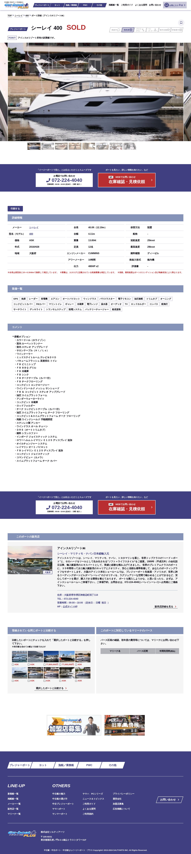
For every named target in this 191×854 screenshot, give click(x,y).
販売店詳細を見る (164, 607)
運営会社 (117, 799)
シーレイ (33, 227)
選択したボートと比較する (50, 688)
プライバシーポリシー (123, 793)
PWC (85, 5)
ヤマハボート (58, 809)
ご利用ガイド (127, 5)
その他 (99, 5)
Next (186, 91)
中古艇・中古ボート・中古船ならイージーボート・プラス (68, 850)
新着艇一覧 (13, 793)
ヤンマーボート (59, 814)
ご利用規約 (88, 814)
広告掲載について (121, 809)
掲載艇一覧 (114, 5)
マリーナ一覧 (14, 814)
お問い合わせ (155, 5)
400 (31, 234)
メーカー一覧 (14, 804)
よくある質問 (141, 5)
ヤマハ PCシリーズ (93, 793)
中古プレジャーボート (63, 804)
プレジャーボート (41, 5)
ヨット (57, 5)
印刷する (15, 208)
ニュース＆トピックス (93, 799)
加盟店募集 (118, 804)
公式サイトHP (70, 606)
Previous (4, 91)
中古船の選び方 (59, 799)
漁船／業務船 (71, 5)
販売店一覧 (13, 809)
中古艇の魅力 (58, 793)
